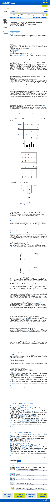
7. (10, 385)
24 (12, 250)
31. (10, 433)
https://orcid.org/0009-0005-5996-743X (15, 32)
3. (10, 377)
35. (10, 441)
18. (10, 406)
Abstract (43, 470)
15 (22, 231)
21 (25, 241)
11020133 (29, 432)
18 (42, 233)
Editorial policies (4, 21)
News (5, 7)
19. (10, 408)
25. (10, 420)
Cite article (35, 17)
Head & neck (34, 9)
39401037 (26, 443)
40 (42, 316)
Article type (29, 14)
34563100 (34, 407)
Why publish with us (4, 23)
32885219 (37, 419)
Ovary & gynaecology (41, 9)
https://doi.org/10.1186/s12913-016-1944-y (25, 421)
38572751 (27, 374)
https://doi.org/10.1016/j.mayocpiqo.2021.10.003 (26, 447)
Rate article (38, 17)
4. (10, 379)
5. (10, 381)
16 (10, 232)
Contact (3, 499)
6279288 (26, 405)
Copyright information (5, 22)
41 (29, 319)
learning (13, 7)
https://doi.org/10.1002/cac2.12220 (26, 407)
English (44, 0)
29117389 (22, 405)
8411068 (11, 450)
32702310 (44, 434)
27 (20, 288)
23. (10, 416)
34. (10, 440)
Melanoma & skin (29, 9)
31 (42, 292)
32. (10, 436)
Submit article (4, 19)
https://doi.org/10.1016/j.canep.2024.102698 (27, 403)
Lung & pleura (15, 9)
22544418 (32, 399)
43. (10, 457)
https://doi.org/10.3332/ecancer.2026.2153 (30, 479)
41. (10, 453)
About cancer (30, 496)
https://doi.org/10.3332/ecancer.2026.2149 (30, 489)
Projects (6, 499)
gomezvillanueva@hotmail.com (15, 50)
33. (10, 438)
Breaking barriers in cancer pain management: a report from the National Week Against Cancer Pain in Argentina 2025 (31, 477)
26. (10, 422)
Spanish (47, 0)
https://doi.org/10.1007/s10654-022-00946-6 (22, 445)
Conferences (18, 7)
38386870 (28, 378)
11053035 (36, 415)
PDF (46, 470)
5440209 (35, 411)
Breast (3, 9)
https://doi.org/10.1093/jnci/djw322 (14, 405)
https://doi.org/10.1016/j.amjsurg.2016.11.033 (26, 411)
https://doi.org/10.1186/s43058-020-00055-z (29, 419)
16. (10, 402)
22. (10, 414)
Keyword (43, 14)
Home (3, 7)
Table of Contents (12, 17)
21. (10, 412)
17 (41, 233)
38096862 (21, 417)
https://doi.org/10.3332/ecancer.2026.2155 (30, 475)
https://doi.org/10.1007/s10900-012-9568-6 (24, 399)
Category (14, 14)
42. (10, 455)
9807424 (35, 445)
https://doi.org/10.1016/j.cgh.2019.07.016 (24, 395)
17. (10, 404)
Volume (36, 14)
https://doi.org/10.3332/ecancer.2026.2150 (30, 484)
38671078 (31, 415)
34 (38, 303)
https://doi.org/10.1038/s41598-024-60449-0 (22, 415)
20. (10, 410)
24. (10, 418)
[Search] (47, 7)
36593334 (31, 445)
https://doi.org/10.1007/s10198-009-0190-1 (22, 401)
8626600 (38, 407)
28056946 (33, 421)
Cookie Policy (8, 499)
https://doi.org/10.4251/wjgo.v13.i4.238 (15, 437)
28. (10, 426)
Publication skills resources (5, 28)
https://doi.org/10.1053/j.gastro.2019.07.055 (23, 409)
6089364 (37, 399)
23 (14, 246)
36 (18, 313)
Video (10, 7)
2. (10, 375)
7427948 (42, 419)
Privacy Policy (15, 499)
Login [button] (43, 2)
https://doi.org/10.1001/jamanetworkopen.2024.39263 (16, 443)
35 (21, 305)
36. (10, 442)
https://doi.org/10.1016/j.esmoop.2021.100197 (33, 449)
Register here (7, 496)
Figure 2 (28, 182)
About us (22, 7)
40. (10, 451)
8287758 (32, 439)
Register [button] (46, 2)
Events (15, 7)
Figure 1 (28, 108)
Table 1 (45, 105)
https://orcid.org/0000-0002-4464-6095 (15, 31)
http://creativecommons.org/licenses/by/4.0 (17, 55)
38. (10, 446)
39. (10, 448)
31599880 (13, 397)
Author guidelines (4, 20)
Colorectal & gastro (22, 9)
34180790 (27, 439)
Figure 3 (38, 218)
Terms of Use (12, 499)
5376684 (38, 421)
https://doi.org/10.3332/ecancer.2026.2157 (30, 470)
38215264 (25, 432)
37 (41, 316)
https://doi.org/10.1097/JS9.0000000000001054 (16, 432)
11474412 (31, 443)
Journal (8, 7)
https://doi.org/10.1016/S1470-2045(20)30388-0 (35, 434)
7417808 (11, 435)
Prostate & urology (9, 9)
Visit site (19, 496)
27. (10, 424)
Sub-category (21, 14)
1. (10, 373)
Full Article (45, 470)
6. (10, 383)
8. (10, 387)
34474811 (42, 449)
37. (10, 444)
